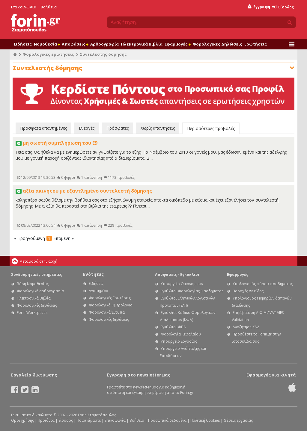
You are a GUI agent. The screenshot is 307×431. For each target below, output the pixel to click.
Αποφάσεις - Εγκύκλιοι (177, 274)
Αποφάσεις (75, 44)
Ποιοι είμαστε (89, 420)
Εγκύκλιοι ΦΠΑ (173, 326)
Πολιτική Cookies (205, 420)
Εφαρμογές (177, 44)
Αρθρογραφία (104, 44)
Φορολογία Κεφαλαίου (181, 334)
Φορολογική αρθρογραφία (40, 291)
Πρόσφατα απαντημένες (43, 128)
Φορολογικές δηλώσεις (37, 305)
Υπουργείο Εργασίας (179, 341)
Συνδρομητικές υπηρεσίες (36, 274)
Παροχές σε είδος (248, 291)
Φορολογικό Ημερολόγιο (111, 305)
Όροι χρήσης (22, 420)
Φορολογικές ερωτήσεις (48, 54)
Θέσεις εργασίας (238, 420)
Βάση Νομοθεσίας (33, 283)
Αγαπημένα (98, 290)
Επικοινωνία (24, 7)
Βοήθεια (49, 7)
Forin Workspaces (32, 312)
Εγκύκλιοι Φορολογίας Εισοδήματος (192, 291)
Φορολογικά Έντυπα (107, 312)
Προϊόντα (46, 420)
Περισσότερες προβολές (211, 128)
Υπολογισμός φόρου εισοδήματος (263, 283)
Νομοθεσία (47, 44)
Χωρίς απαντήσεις (158, 128)
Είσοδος (283, 7)
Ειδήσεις (23, 44)
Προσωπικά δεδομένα (167, 420)
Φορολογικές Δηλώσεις (217, 44)
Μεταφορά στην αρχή (38, 261)
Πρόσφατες (117, 128)
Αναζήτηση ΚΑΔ (246, 326)
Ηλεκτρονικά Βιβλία (141, 44)
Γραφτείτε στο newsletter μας (132, 387)
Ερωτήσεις (255, 44)
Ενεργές (86, 128)
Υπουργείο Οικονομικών (182, 283)
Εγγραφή (259, 6)
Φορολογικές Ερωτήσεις (110, 297)
